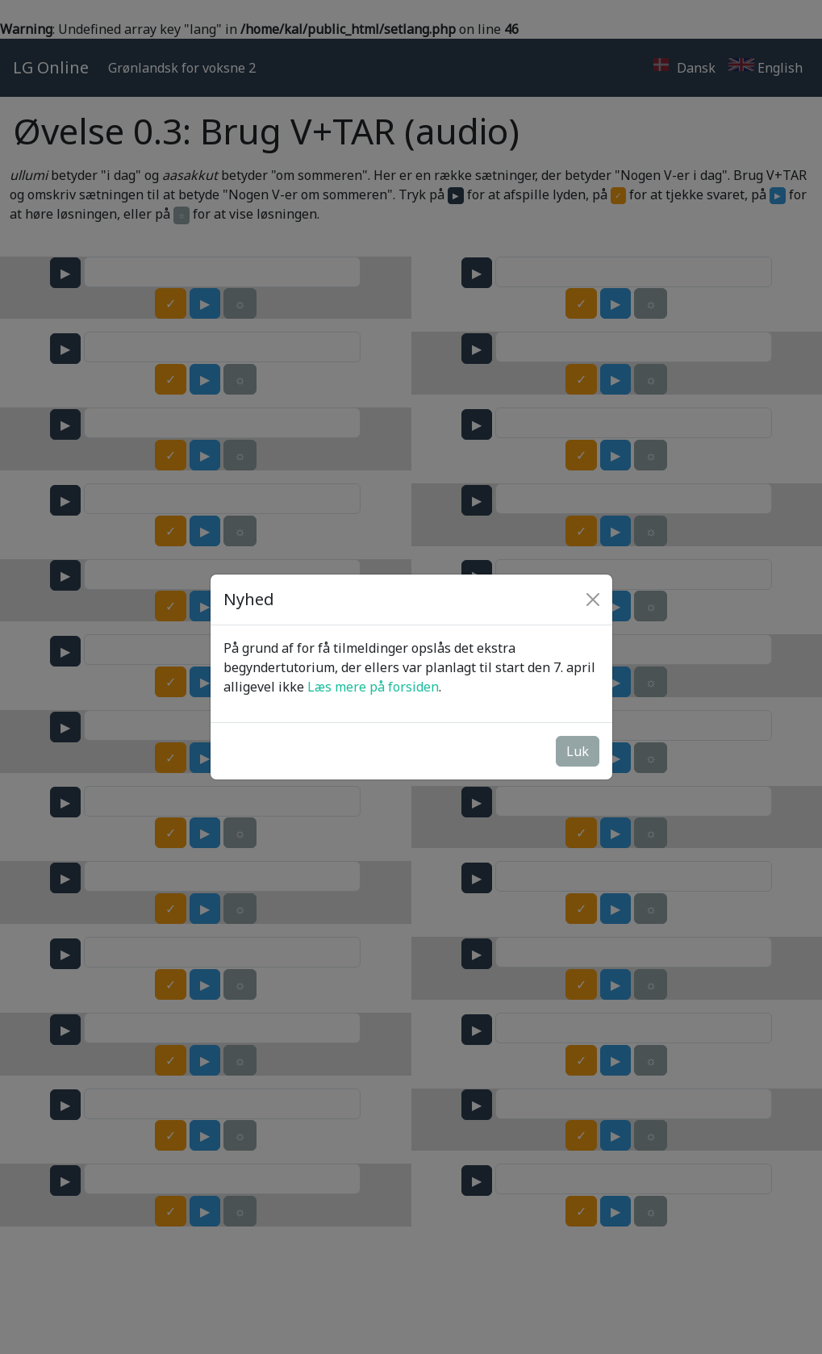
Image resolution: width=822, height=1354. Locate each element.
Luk (577, 751)
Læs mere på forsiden (373, 687)
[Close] (593, 599)
